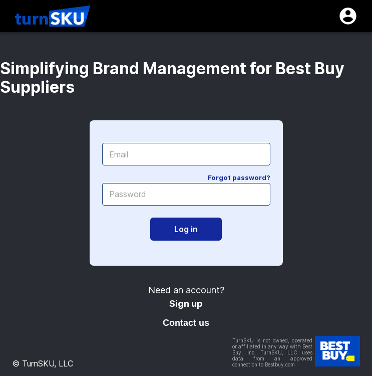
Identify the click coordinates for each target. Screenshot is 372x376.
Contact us (186, 323)
